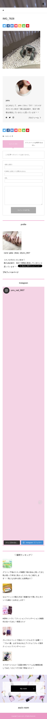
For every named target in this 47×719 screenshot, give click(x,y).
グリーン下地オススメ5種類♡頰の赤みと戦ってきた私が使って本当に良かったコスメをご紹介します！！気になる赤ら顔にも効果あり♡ (23, 575)
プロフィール (33, 118)
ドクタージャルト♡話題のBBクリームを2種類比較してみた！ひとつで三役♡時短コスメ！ (23, 666)
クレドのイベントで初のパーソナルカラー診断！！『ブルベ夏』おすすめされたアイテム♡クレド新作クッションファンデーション (23, 643)
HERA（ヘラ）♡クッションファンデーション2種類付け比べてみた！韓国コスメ (23, 620)
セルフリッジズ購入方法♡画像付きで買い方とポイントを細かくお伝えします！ (23, 598)
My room (23, 689)
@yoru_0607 (25, 253)
